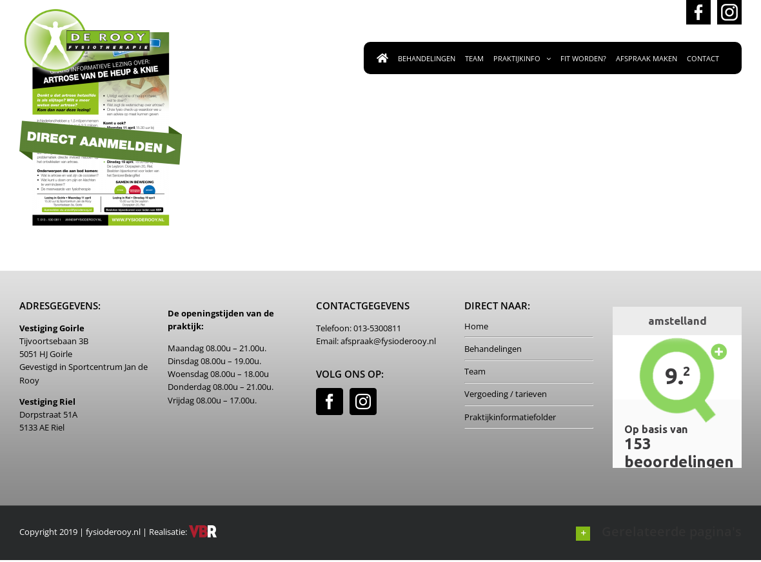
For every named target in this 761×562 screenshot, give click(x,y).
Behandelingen (493, 348)
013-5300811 (636, 14)
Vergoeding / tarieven (505, 394)
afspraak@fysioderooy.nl (519, 14)
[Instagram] (363, 401)
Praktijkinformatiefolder (510, 417)
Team (475, 371)
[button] (659, 531)
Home (476, 326)
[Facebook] (329, 401)
